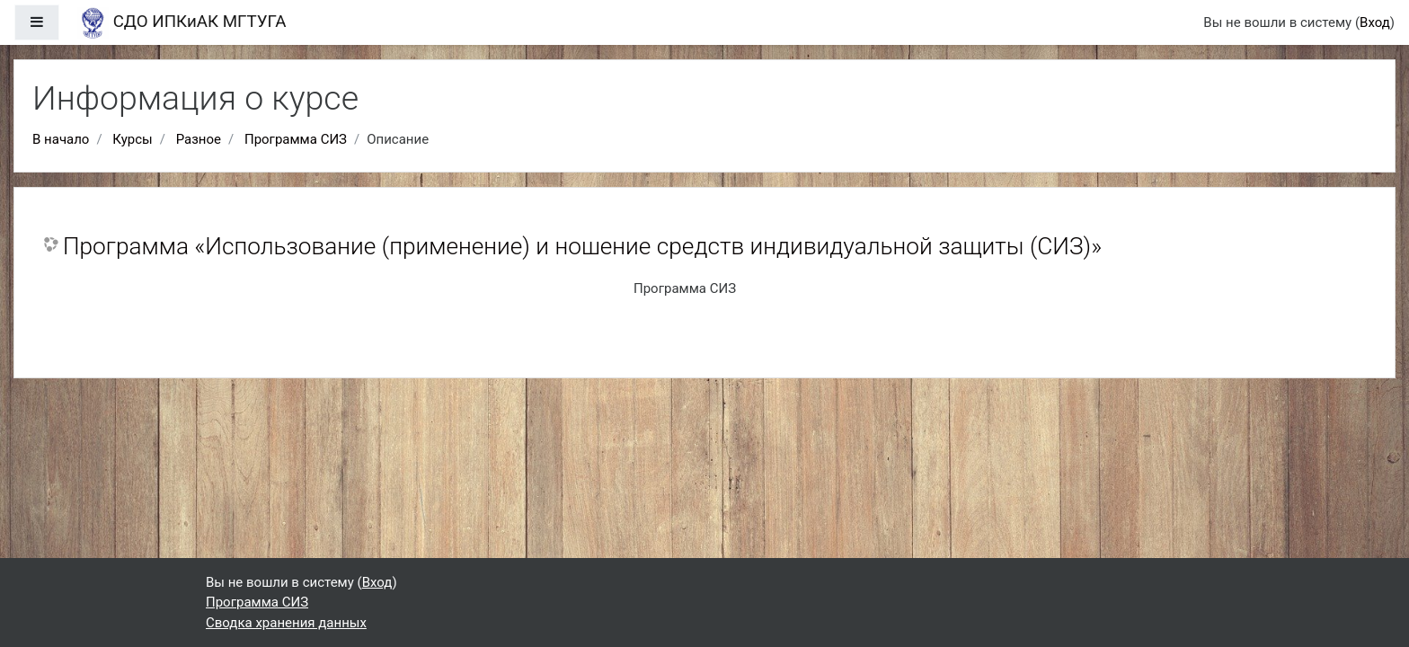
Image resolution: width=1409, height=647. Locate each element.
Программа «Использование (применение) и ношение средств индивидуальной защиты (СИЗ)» (582, 246)
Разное (198, 139)
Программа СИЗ (295, 139)
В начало (60, 139)
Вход (1375, 22)
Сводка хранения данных (286, 623)
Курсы (132, 139)
